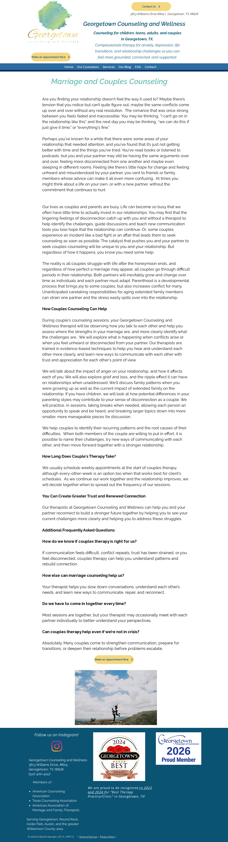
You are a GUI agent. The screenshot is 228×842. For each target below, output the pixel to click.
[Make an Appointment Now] (51, 57)
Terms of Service (88, 836)
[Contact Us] (151, 6)
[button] (88, 67)
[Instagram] (56, 746)
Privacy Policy (107, 836)
